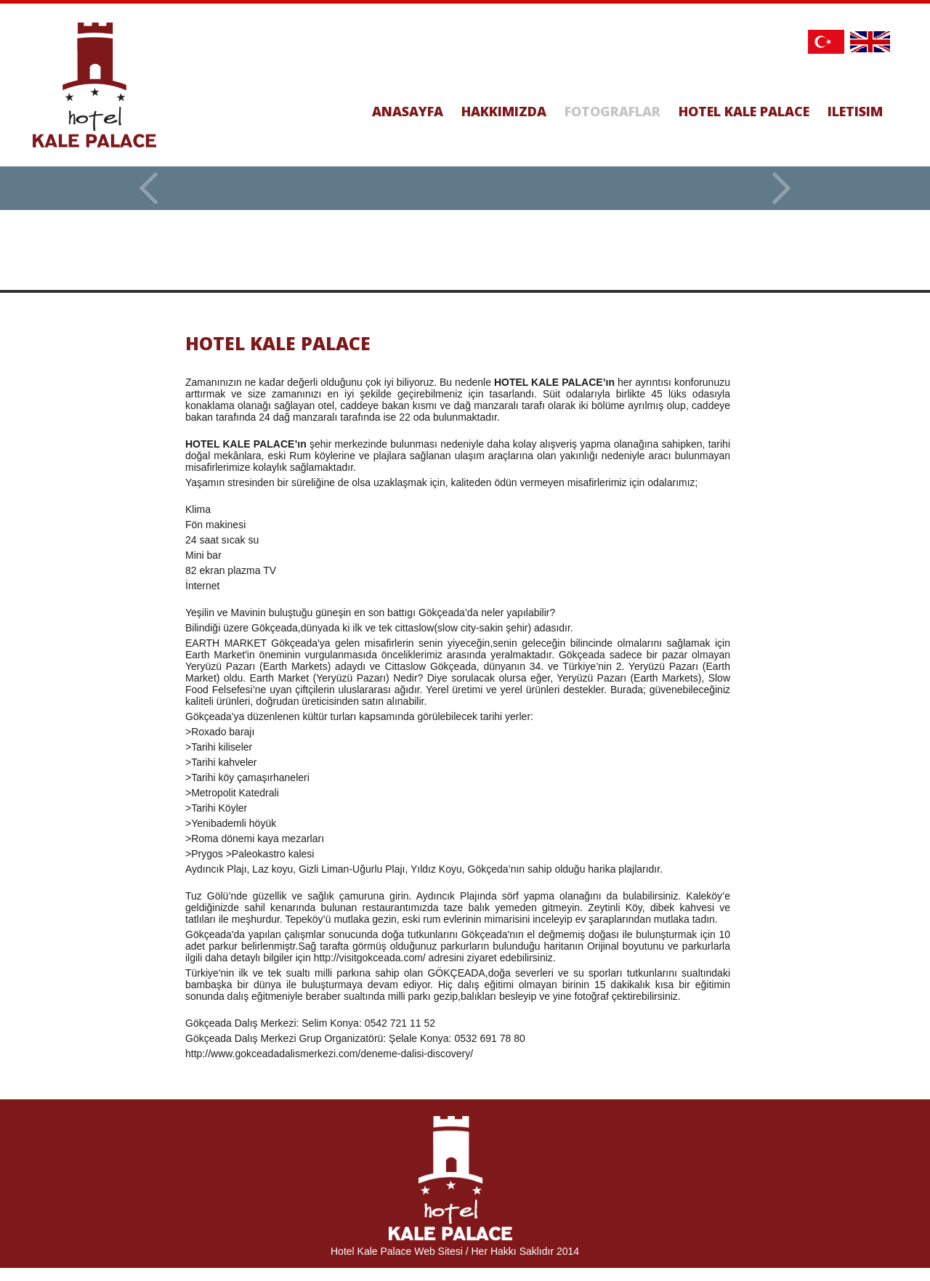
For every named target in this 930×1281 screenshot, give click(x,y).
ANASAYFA (407, 111)
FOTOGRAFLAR (612, 111)
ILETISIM (855, 111)
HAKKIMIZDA (503, 111)
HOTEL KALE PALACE (744, 111)
